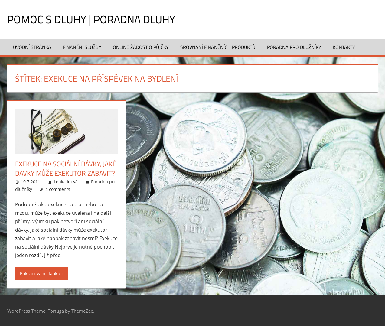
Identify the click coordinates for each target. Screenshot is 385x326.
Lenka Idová (66, 181)
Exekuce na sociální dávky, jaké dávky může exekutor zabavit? (65, 168)
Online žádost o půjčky (141, 47)
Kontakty (344, 47)
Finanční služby (82, 47)
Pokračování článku (40, 273)
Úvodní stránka (32, 47)
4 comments (57, 189)
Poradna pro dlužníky (294, 47)
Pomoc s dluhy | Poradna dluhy (91, 19)
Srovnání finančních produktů (217, 47)
